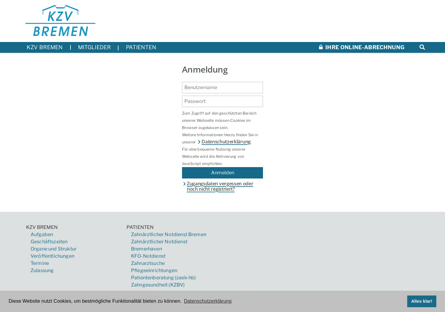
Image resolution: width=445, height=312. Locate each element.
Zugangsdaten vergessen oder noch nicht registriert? (217, 186)
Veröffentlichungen (52, 256)
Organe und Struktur (53, 249)
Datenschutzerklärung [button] (207, 301)
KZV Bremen (42, 227)
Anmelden (222, 173)
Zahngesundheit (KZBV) (158, 285)
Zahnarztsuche (148, 263)
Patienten (140, 227)
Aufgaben (42, 234)
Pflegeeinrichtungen (154, 270)
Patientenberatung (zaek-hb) (163, 277)
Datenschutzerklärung (224, 141)
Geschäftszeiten (49, 241)
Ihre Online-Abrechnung (362, 47)
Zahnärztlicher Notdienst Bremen (168, 234)
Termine (40, 263)
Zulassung (42, 270)
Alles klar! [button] (421, 301)
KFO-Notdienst (148, 256)
